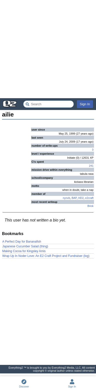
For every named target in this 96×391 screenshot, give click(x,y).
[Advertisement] (48, 49)
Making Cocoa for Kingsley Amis (24, 251)
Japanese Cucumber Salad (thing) (25, 246)
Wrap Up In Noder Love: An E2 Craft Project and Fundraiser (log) (45, 256)
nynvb (66, 197)
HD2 (81, 197)
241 (91, 165)
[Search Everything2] (48, 104)
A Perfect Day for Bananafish (21, 241)
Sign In (85, 104)
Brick (90, 205)
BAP (74, 197)
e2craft (89, 197)
